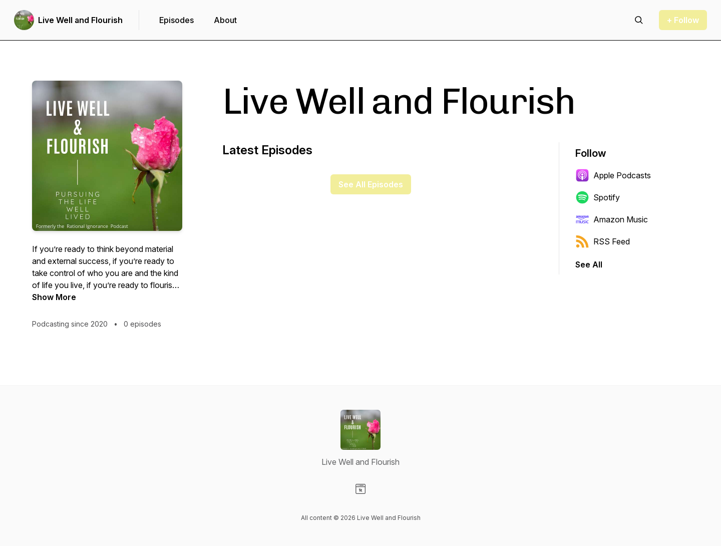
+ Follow (683, 20)
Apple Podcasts (613, 175)
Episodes (176, 20)
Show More (54, 297)
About (225, 20)
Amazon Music (611, 219)
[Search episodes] (639, 20)
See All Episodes (370, 184)
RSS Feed (602, 241)
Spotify (597, 197)
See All (588, 264)
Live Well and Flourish (80, 20)
